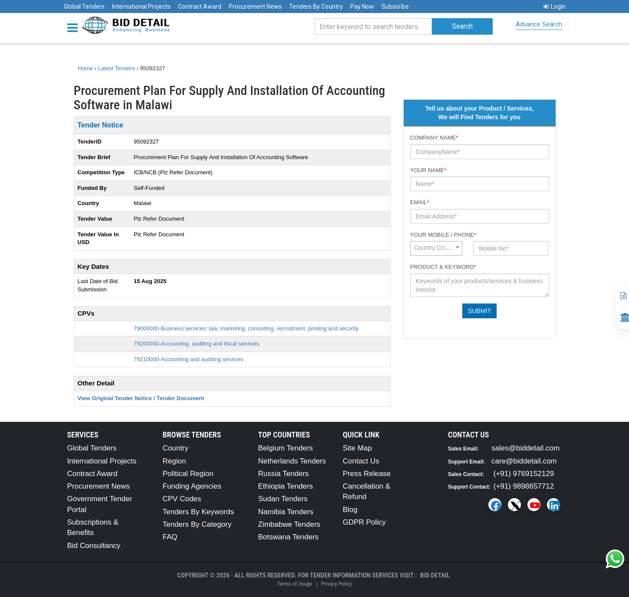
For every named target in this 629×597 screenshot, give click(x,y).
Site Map (357, 448)
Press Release (367, 474)
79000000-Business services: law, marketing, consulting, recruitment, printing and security (246, 328)
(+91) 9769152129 (524, 474)
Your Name (428, 170)
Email (419, 202)
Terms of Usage (294, 584)
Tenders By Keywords (198, 512)
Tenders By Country (316, 6)
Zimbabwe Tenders (289, 524)
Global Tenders (84, 6)
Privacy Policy (336, 584)
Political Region (188, 474)
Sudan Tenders (283, 499)
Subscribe (395, 6)
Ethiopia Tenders (285, 486)
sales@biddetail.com (525, 448)
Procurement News (255, 6)
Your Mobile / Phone (443, 235)
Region (174, 461)
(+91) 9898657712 (524, 486)
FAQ (170, 537)
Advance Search (539, 24)
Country (176, 448)
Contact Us (361, 461)
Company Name (434, 137)
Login (554, 6)
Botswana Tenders (288, 537)
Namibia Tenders (285, 512)
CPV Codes (182, 499)
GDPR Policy (364, 522)
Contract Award (199, 6)
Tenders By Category (197, 524)
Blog (350, 510)
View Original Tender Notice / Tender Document (141, 398)
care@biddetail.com (524, 461)
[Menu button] (74, 27)
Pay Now (362, 6)
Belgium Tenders (285, 448)
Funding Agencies (192, 486)
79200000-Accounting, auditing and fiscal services (196, 343)
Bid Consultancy (94, 546)
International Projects (141, 6)
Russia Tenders (283, 474)
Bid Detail (435, 575)
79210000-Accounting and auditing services (188, 359)
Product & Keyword (443, 267)
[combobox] (436, 248)
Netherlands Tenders (292, 461)
